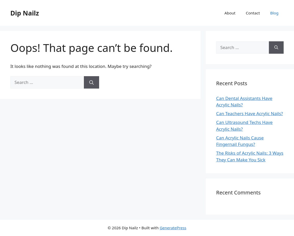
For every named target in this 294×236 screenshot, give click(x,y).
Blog (274, 12)
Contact (253, 12)
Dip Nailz (24, 13)
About (230, 12)
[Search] (91, 82)
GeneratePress (173, 227)
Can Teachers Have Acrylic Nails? (249, 113)
